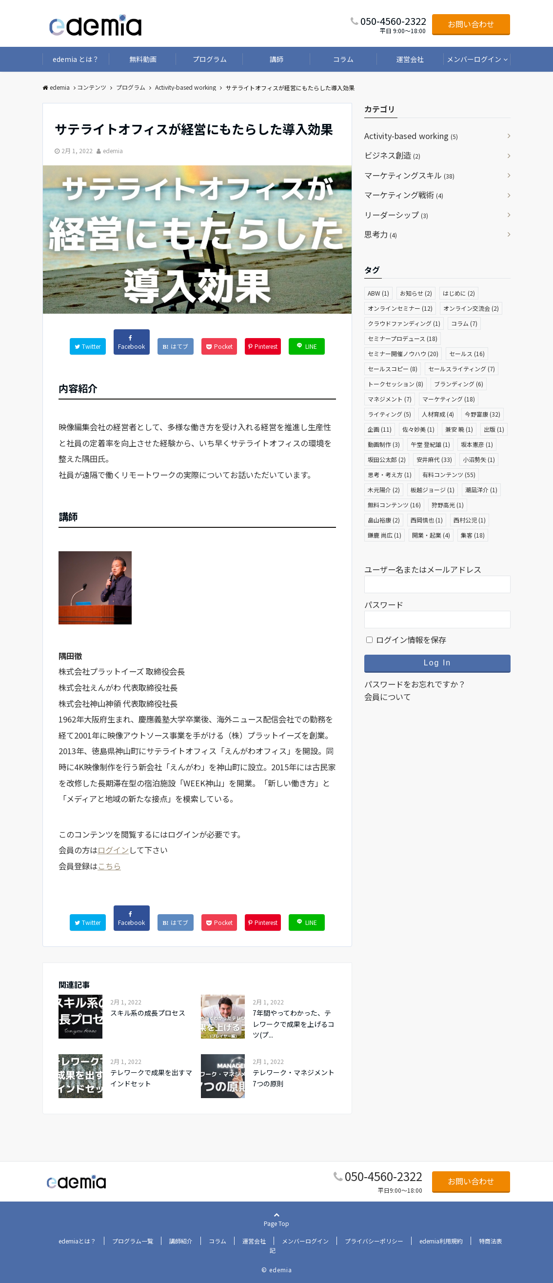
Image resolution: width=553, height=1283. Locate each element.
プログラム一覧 (132, 1241)
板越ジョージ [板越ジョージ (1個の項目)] (432, 489)
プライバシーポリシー (374, 1241)
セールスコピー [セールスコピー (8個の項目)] (392, 368)
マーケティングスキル (409, 175)
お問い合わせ (471, 24)
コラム (343, 59)
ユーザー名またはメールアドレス (422, 569)
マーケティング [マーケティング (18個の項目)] (448, 399)
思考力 (380, 234)
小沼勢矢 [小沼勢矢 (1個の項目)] (479, 459)
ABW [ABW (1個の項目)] (378, 293)
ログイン (113, 850)
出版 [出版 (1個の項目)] (494, 429)
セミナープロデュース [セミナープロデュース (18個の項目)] (402, 338)
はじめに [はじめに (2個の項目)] (459, 293)
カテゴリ (379, 109)
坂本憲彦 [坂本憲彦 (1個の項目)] (477, 444)
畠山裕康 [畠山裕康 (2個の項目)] (384, 520)
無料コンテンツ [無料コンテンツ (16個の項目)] (394, 505)
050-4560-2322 (383, 1175)
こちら (109, 866)
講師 (276, 59)
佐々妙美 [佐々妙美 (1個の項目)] (418, 429)
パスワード (383, 604)
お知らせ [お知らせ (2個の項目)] (416, 293)
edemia (113, 150)
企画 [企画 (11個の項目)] (380, 429)
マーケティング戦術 (403, 194)
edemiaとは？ (77, 1241)
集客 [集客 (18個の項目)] (473, 535)
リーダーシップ (396, 215)
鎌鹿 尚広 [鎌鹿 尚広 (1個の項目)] (384, 535)
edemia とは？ (76, 59)
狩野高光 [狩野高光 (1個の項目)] (448, 505)
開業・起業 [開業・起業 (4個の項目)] (431, 535)
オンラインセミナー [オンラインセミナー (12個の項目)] (400, 308)
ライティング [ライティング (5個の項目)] (389, 414)
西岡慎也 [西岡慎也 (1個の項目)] (427, 520)
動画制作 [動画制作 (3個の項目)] (384, 444)
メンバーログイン (474, 59)
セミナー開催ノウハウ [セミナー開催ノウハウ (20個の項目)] (403, 353)
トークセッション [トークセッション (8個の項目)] (395, 384)
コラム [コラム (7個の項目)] (464, 323)
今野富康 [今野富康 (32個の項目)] (482, 414)
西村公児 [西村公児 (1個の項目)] (470, 520)
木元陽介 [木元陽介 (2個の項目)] (384, 489)
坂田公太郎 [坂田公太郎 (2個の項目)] (387, 459)
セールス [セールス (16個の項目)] (467, 353)
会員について (387, 696)
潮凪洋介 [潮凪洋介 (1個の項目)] (481, 489)
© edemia (276, 1269)
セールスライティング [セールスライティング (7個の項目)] (461, 368)
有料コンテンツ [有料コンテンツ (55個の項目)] (448, 474)
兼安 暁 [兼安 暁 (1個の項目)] (459, 429)
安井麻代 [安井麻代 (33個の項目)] (434, 459)
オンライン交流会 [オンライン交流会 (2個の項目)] (471, 308)
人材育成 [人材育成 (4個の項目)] (438, 414)
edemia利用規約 (441, 1241)
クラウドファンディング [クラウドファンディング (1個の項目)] (404, 323)
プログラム (210, 59)
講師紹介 (181, 1241)
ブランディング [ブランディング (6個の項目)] (458, 384)
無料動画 (143, 59)
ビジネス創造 (392, 155)
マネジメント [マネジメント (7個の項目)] (390, 399)
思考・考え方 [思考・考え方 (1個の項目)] (390, 474)
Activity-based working (411, 135)
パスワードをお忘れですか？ (415, 684)
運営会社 (410, 59)
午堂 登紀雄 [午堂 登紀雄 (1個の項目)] (430, 444)
